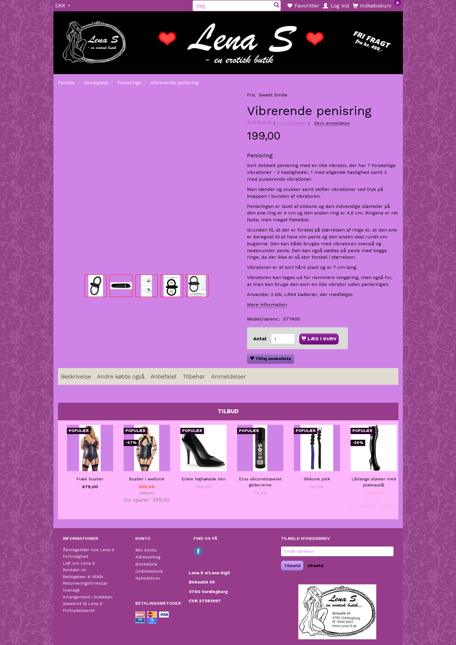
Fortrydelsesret (79, 610)
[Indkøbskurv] (377, 5)
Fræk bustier (89, 479)
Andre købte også (121, 376)
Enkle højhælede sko (203, 479)
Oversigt (71, 590)
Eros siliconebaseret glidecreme (260, 482)
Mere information (267, 304)
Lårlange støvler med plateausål (373, 482)
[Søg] (276, 5)
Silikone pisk (317, 479)
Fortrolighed (75, 556)
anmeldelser (292, 123)
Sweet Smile (273, 95)
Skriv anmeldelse (332, 123)
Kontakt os (74, 569)
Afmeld (315, 565)
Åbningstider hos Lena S (88, 549)
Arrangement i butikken (88, 597)
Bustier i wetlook (147, 479)
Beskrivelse (76, 376)
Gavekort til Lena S (82, 603)
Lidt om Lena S (79, 563)
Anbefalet (164, 376)
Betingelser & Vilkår (83, 576)
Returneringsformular (85, 583)
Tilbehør (194, 376)
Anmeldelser (228, 376)
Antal (260, 338)
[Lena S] (228, 40)
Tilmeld (292, 565)
